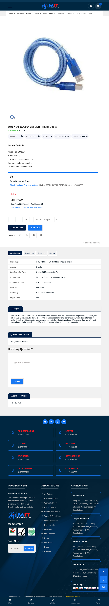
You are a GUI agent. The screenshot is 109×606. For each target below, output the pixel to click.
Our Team (47, 542)
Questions (42, 253)
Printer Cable (47, 14)
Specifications (15, 253)
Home (10, 14)
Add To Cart (17, 228)
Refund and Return (50, 512)
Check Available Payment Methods (24, 185)
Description (29, 253)
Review (52, 253)
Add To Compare (44, 220)
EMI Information (49, 498)
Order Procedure (49, 520)
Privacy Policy (48, 507)
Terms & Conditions (51, 516)
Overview (46, 529)
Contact (46, 551)
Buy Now (36, 228)
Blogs (45, 547)
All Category (47, 494)
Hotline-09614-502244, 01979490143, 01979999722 (61, 185)
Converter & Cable (23, 14)
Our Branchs (48, 534)
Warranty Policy (49, 503)
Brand (45, 538)
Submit (17, 381)
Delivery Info (48, 525)
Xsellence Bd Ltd (73, 597)
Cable (36, 14)
